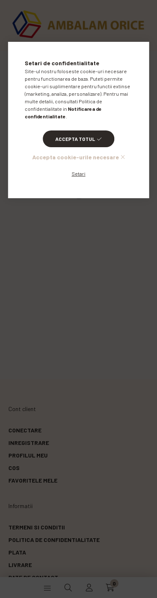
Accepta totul (75, 139)
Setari (78, 173)
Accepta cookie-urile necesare (75, 157)
